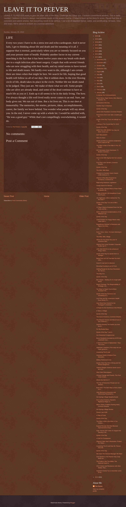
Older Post (84, 196)
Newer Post (9, 196)
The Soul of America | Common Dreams (108, 317)
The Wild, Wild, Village (103, 236)
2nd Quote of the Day (103, 103)
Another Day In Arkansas (104, 106)
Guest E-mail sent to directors (105, 263)
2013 (97, 57)
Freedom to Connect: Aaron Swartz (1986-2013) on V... (107, 174)
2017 (97, 45)
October (99, 65)
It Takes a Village (101, 311)
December (100, 59)
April (98, 83)
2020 (97, 36)
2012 (97, 477)
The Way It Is (100, 274)
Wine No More (100, 138)
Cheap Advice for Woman (104, 185)
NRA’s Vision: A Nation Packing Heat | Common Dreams (108, 405)
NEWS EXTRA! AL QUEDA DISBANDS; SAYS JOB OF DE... (108, 141)
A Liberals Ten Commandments (106, 95)
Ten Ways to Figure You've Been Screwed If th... (106, 290)
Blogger (72, 503)
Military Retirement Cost (103, 360)
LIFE (97, 229)
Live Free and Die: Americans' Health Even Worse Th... (107, 299)
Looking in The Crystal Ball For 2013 (107, 124)
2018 (97, 42)
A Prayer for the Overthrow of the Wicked (109, 308)
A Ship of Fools (101, 415)
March (99, 86)
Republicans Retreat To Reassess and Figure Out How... (108, 225)
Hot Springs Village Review (104, 409)
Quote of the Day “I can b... (104, 332)
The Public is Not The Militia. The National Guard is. (106, 462)
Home (46, 196)
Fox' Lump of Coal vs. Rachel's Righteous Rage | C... (106, 400)
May (98, 80)
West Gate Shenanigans (103, 372)
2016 (97, 48)
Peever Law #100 (101, 412)
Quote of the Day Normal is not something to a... (106, 294)
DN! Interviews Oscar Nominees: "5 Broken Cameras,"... (107, 151)
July (98, 74)
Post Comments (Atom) (19, 200)
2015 (97, 51)
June (98, 77)
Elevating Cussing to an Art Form (106, 266)
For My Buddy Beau (102, 329)
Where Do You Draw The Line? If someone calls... (106, 240)
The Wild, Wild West (102, 170)
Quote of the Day (101, 109)
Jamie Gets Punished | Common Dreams (109, 112)
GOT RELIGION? (101, 135)
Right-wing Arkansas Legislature (106, 182)
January (99, 92)
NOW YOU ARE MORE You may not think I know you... (107, 131)
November (100, 62)
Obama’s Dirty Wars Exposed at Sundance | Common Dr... (106, 178)
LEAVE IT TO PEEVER (36, 9)
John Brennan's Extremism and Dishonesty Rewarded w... (106, 393)
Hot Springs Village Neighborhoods (107, 397)
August (99, 71)
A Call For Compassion (103, 438)
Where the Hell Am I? (103, 380)
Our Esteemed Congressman (105, 335)
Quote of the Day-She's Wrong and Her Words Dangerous (108, 363)
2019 (97, 39)
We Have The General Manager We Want (109, 454)
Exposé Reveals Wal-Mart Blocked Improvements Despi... (107, 426)
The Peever (99, 486)
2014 (97, 54)
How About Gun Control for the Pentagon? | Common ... (105, 304)
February (100, 89)
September (100, 68)
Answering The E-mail (103, 352)
